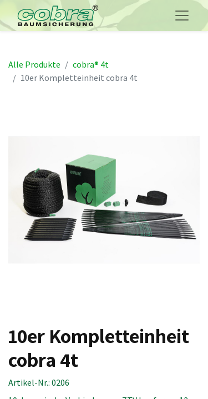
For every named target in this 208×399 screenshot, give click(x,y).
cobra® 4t (91, 64)
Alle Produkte (34, 64)
